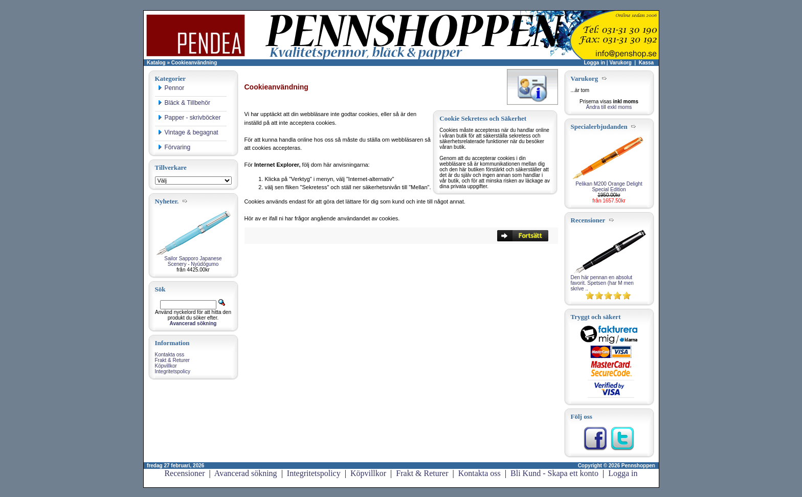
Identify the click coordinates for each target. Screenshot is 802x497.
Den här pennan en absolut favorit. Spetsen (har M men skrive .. (602, 283)
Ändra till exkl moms (609, 107)
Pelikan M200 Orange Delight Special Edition (608, 186)
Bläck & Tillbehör (184, 102)
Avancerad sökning (245, 473)
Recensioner (184, 473)
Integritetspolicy (172, 371)
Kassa (646, 62)
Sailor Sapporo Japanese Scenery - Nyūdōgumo (192, 261)
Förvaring (174, 147)
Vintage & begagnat (188, 132)
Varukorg (620, 62)
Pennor (171, 88)
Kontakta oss (170, 354)
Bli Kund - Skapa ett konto (554, 473)
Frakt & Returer (172, 360)
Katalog (156, 62)
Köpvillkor (166, 366)
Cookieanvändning (194, 62)
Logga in (594, 62)
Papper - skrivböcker (189, 117)
